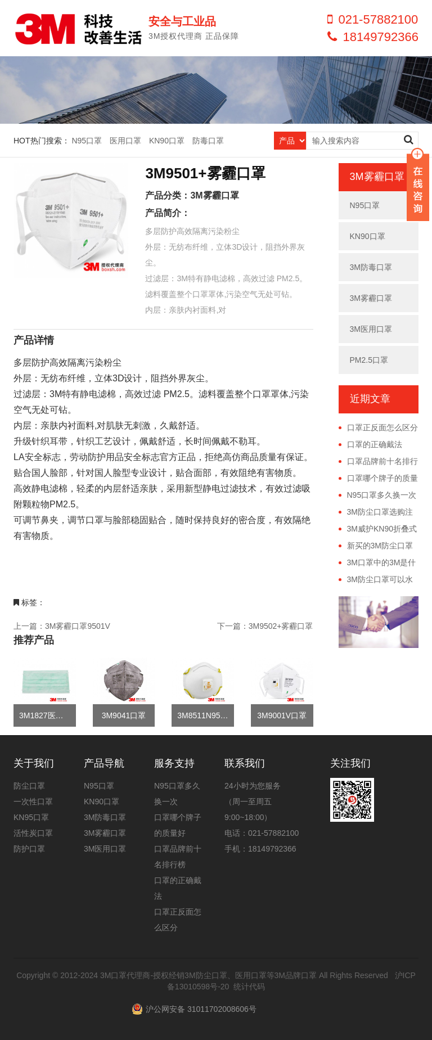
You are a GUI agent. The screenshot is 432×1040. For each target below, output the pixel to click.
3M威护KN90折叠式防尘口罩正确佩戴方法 (378, 529)
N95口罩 (86, 140)
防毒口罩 (208, 140)
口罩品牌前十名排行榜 (378, 462)
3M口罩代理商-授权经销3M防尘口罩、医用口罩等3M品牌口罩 (208, 975)
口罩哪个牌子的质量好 (378, 479)
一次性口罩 (33, 801)
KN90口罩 (166, 140)
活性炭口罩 (33, 833)
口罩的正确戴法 (374, 444)
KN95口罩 (31, 817)
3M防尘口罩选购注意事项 (376, 512)
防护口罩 (29, 848)
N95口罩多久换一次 (382, 494)
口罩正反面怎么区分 (382, 427)
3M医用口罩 (371, 329)
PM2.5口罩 (369, 359)
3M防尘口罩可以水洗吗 (376, 580)
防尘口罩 (29, 785)
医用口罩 (125, 140)
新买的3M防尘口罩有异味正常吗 (376, 546)
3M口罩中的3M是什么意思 (377, 563)
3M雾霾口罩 (214, 195)
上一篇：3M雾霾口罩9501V (62, 626)
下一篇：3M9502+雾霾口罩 (265, 626)
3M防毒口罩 (371, 267)
